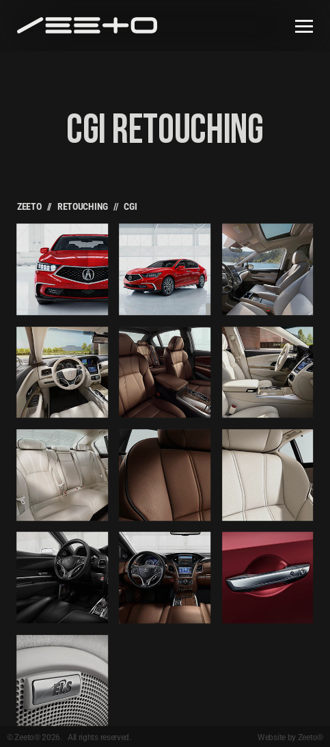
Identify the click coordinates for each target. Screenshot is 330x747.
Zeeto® (310, 737)
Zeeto (29, 206)
